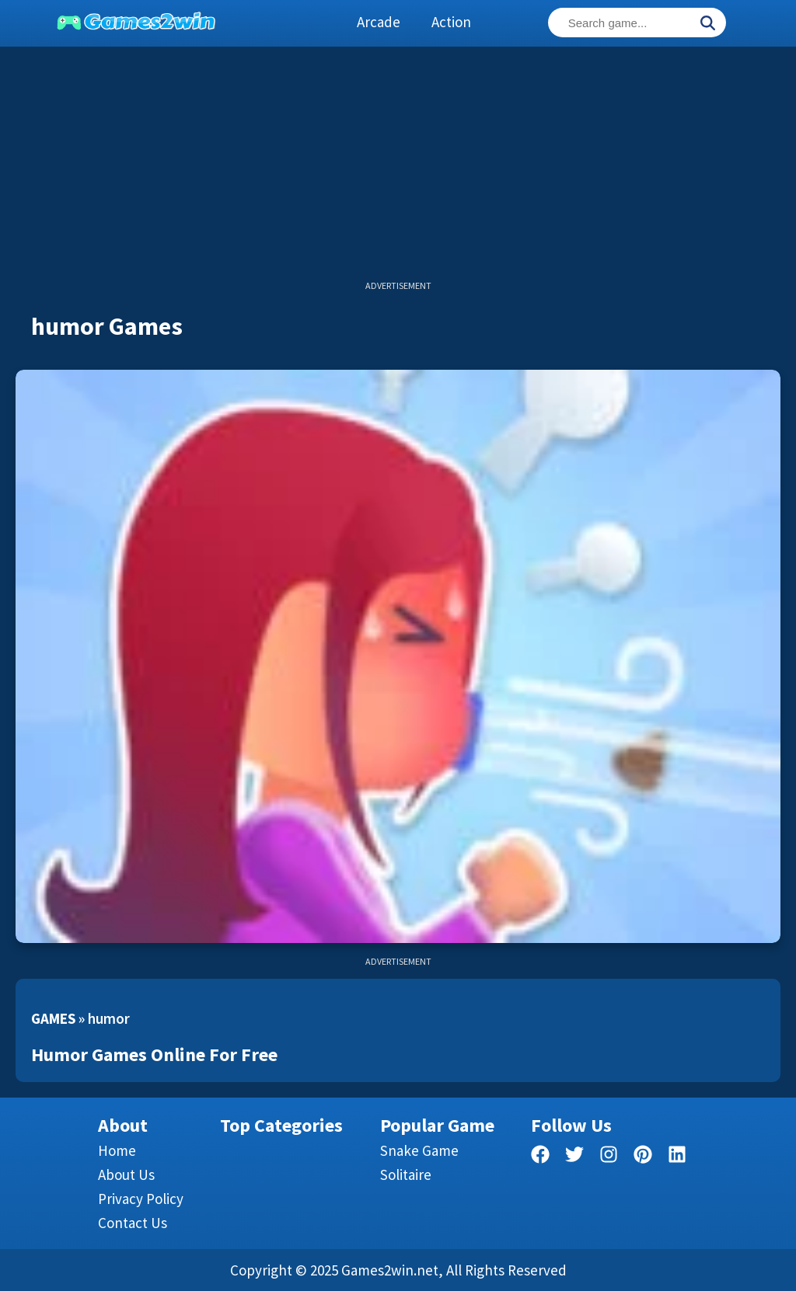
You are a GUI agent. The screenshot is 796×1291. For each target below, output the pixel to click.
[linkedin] (677, 1157)
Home (117, 1150)
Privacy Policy (140, 1198)
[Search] (707, 24)
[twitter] (574, 1157)
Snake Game (419, 1150)
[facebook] (540, 1157)
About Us (126, 1174)
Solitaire (405, 1174)
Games (53, 1018)
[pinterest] (643, 1157)
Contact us (132, 1222)
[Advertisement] (398, 171)
